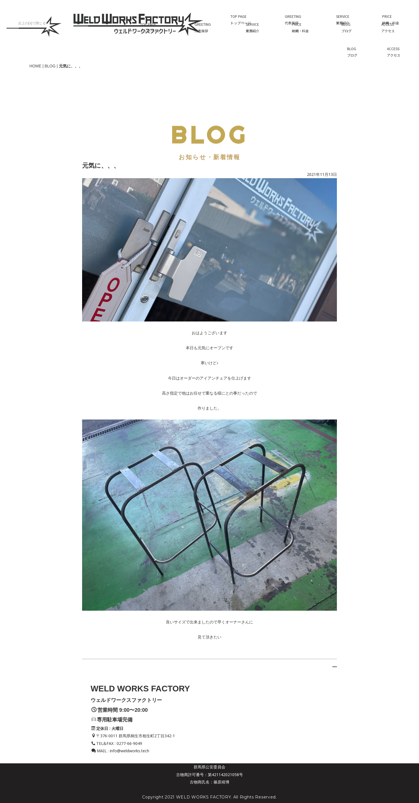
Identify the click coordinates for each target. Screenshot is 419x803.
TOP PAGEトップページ (150, 19)
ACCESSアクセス (388, 19)
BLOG (49, 58)
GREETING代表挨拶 (202, 19)
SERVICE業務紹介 (252, 19)
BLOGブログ (346, 19)
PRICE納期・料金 (300, 19)
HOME (35, 58)
